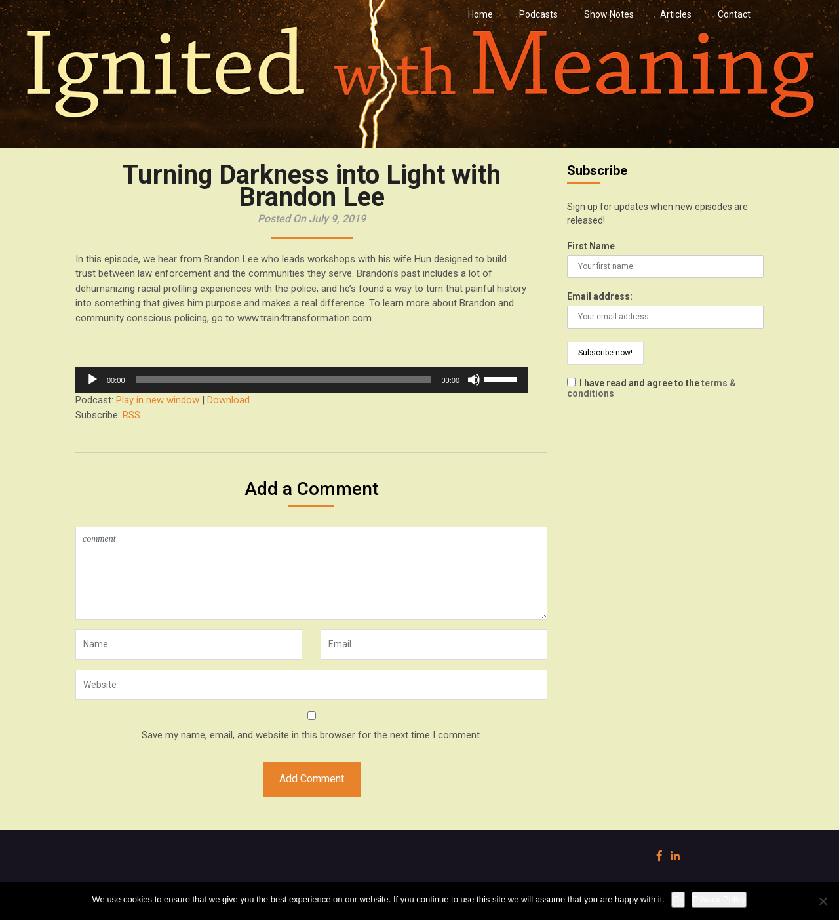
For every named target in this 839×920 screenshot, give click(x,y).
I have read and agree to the (651, 388)
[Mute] (473, 379)
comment (311, 573)
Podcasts (538, 14)
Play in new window (157, 400)
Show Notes (609, 14)
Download (228, 400)
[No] (822, 901)
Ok (678, 899)
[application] (301, 380)
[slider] (283, 379)
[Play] (92, 379)
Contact (734, 14)
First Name (591, 246)
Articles (676, 14)
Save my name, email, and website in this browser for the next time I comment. (312, 735)
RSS (131, 415)
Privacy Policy (719, 899)
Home (480, 14)
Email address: (600, 296)
